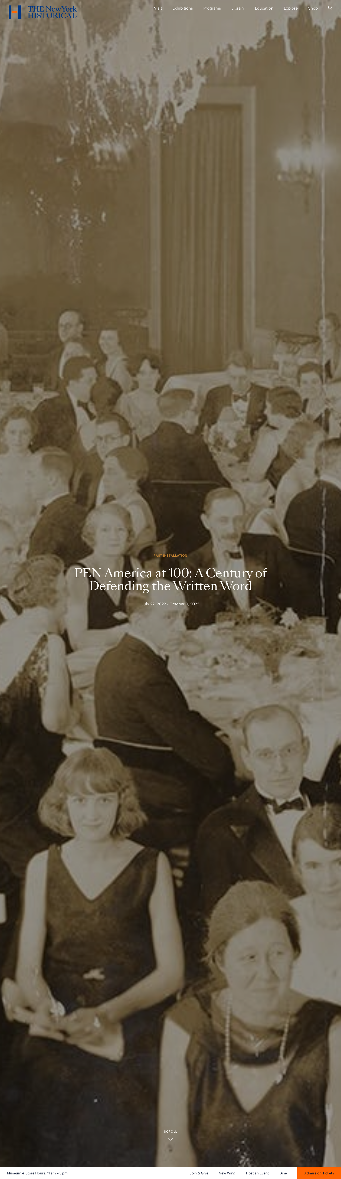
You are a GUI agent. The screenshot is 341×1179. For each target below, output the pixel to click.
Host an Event (257, 1173)
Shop (313, 8)
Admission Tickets (319, 1173)
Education (264, 8)
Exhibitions (182, 8)
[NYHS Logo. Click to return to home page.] (43, 13)
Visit (158, 8)
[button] (170, 1135)
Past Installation (170, 555)
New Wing (227, 1173)
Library (237, 8)
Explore (291, 8)
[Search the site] (330, 7)
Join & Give (199, 1173)
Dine (283, 1173)
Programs (212, 8)
